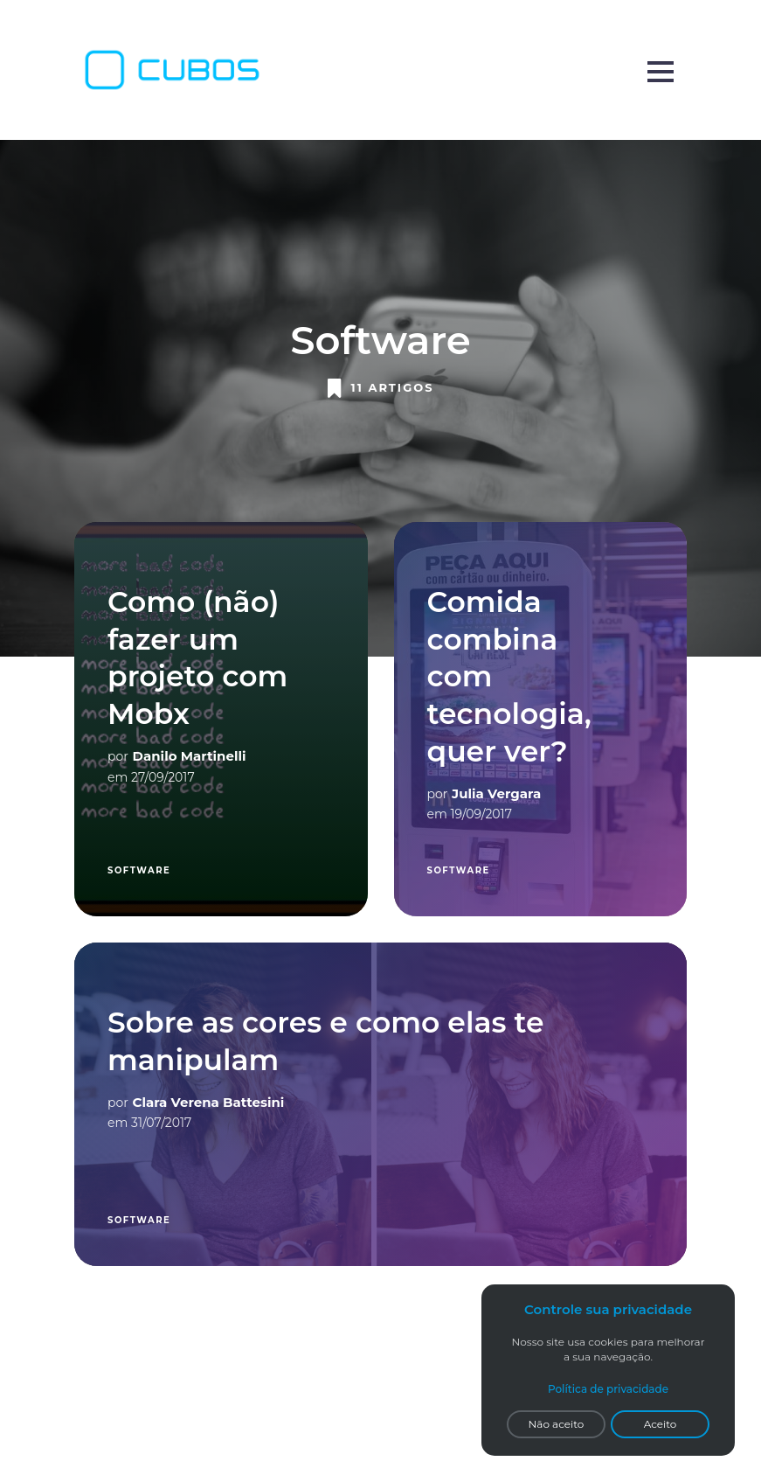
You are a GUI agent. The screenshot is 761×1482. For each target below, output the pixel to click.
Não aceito (557, 1423)
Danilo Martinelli (189, 756)
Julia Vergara (496, 793)
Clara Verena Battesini (209, 1102)
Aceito (660, 1423)
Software (138, 870)
